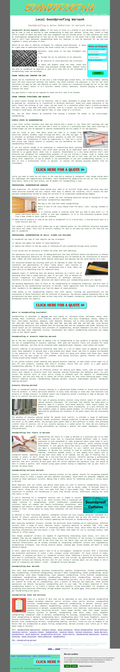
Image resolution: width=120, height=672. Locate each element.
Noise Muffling (100, 630)
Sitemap (13, 656)
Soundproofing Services (51, 634)
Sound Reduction (32, 634)
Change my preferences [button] (85, 666)
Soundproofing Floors (45, 656)
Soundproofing (18, 316)
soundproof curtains (59, 515)
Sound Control (68, 634)
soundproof (27, 69)
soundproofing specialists (23, 325)
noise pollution (29, 588)
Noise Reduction (45, 636)
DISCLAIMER (103, 14)
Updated (35, 656)
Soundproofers (18, 634)
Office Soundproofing (83, 630)
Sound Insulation (65, 630)
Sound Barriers (100, 632)
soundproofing (55, 32)
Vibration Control (20, 632)
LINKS (83, 14)
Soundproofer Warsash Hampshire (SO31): (29, 30)
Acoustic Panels (49, 630)
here (82, 588)
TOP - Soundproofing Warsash (24, 640)
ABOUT (89, 14)
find (18, 570)
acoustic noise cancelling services (43, 610)
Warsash (44, 316)
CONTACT (95, 14)
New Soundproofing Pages (24, 656)
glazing (53, 400)
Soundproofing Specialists (29, 630)
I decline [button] (74, 666)
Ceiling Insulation (84, 632)
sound (50, 51)
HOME (78, 14)
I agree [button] (67, 666)
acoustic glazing (46, 389)
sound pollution (70, 45)
